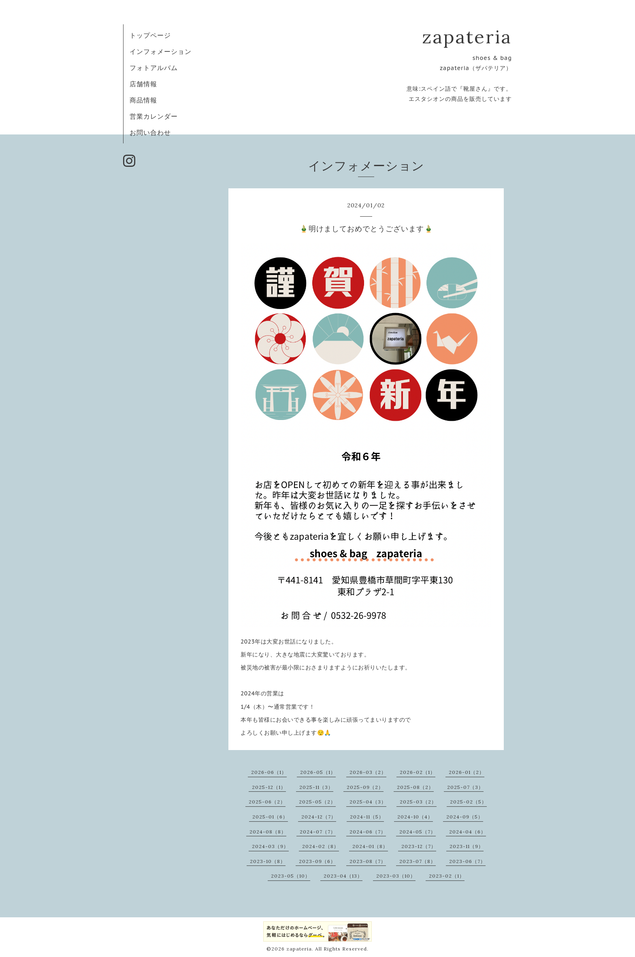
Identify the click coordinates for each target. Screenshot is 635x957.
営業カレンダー (154, 116)
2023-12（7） (418, 846)
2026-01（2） (466, 772)
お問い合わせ (150, 132)
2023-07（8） (417, 861)
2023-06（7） (467, 861)
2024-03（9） (270, 846)
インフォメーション (161, 51)
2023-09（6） (317, 861)
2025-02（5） (468, 802)
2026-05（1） (318, 772)
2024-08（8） (267, 832)
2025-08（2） (415, 787)
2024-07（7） (318, 832)
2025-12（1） (269, 787)
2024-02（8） (320, 846)
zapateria (467, 36)
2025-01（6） (270, 817)
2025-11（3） (316, 787)
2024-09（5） (464, 817)
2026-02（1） (417, 772)
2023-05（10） (290, 876)
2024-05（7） (417, 832)
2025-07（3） (465, 787)
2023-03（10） (396, 876)
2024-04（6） (467, 832)
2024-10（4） (415, 817)
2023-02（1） (447, 876)
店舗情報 (143, 84)
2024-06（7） (367, 832)
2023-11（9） (467, 846)
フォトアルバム (154, 68)
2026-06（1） (269, 772)
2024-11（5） (367, 817)
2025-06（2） (267, 802)
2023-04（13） (343, 876)
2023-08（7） (367, 861)
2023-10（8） (268, 861)
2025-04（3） (367, 802)
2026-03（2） (367, 772)
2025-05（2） (317, 802)
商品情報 (143, 100)
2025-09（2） (365, 787)
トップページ (150, 35)
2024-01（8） (370, 846)
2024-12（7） (318, 817)
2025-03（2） (418, 802)
